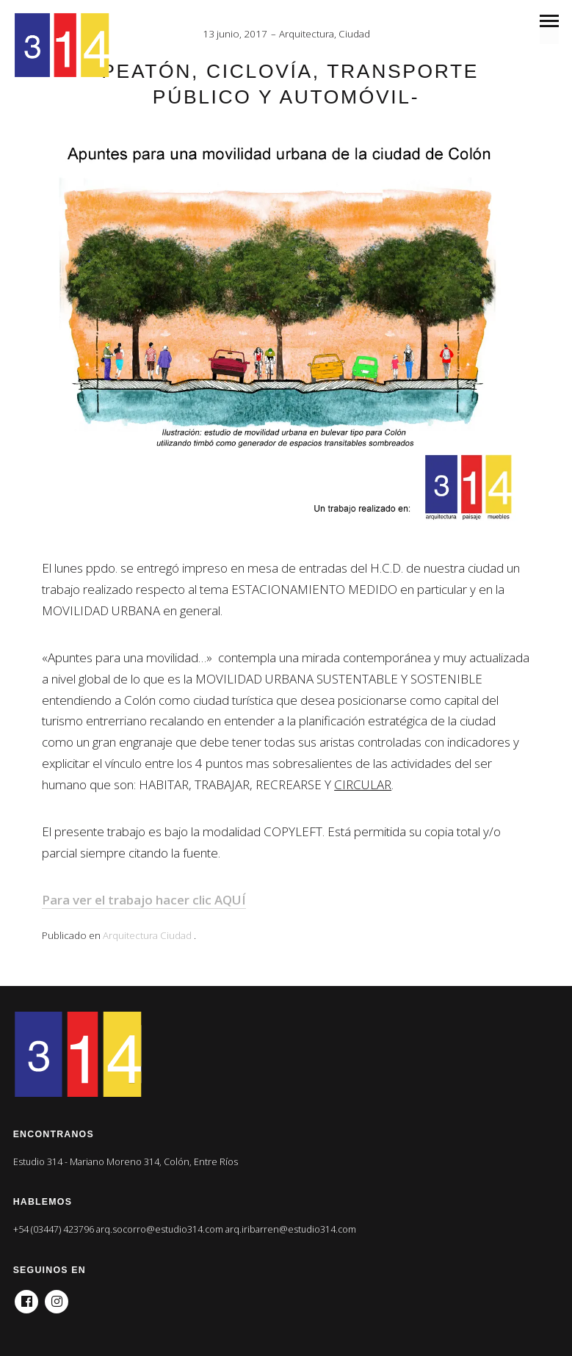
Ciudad (354, 33)
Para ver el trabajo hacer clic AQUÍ (144, 899)
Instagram (56, 1297)
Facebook (26, 1297)
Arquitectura (306, 33)
